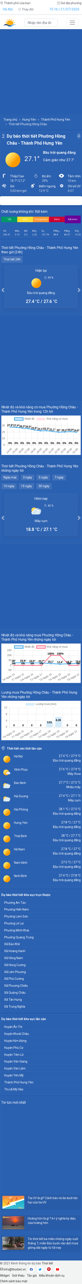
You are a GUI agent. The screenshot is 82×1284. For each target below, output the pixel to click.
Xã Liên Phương (15, 972)
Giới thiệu (18, 1275)
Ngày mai (9, 477)
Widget (5, 1275)
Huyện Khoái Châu (16, 1034)
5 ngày (43, 477)
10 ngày (8, 486)
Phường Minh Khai (16, 930)
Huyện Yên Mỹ (14, 1075)
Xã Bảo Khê (12, 944)
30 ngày (43, 486)
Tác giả (32, 1275)
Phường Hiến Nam (16, 909)
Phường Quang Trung (19, 937)
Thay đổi (25, 9)
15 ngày (26, 486)
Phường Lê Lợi (14, 923)
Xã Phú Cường (14, 978)
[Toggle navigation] (72, 22)
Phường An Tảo (15, 902)
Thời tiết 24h (12, 259)
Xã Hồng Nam (13, 958)
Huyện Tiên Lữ (14, 1054)
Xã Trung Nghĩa (14, 1006)
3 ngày (27, 477)
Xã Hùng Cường (15, 965)
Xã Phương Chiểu (16, 985)
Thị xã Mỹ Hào (13, 1089)
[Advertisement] (41, 72)
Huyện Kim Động (15, 1040)
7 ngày (59, 477)
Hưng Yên (29, 119)
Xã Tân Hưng (13, 999)
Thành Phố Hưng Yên (55, 119)
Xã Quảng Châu (15, 992)
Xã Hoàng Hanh (14, 951)
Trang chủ (10, 119)
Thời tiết (47, 1263)
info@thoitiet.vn (13, 1269)
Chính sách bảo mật (13, 1281)
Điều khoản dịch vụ (52, 1275)
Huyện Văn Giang (15, 1061)
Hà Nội (8, 9)
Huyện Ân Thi (13, 1027)
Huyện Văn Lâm (15, 1068)
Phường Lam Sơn (16, 916)
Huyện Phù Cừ (13, 1047)
